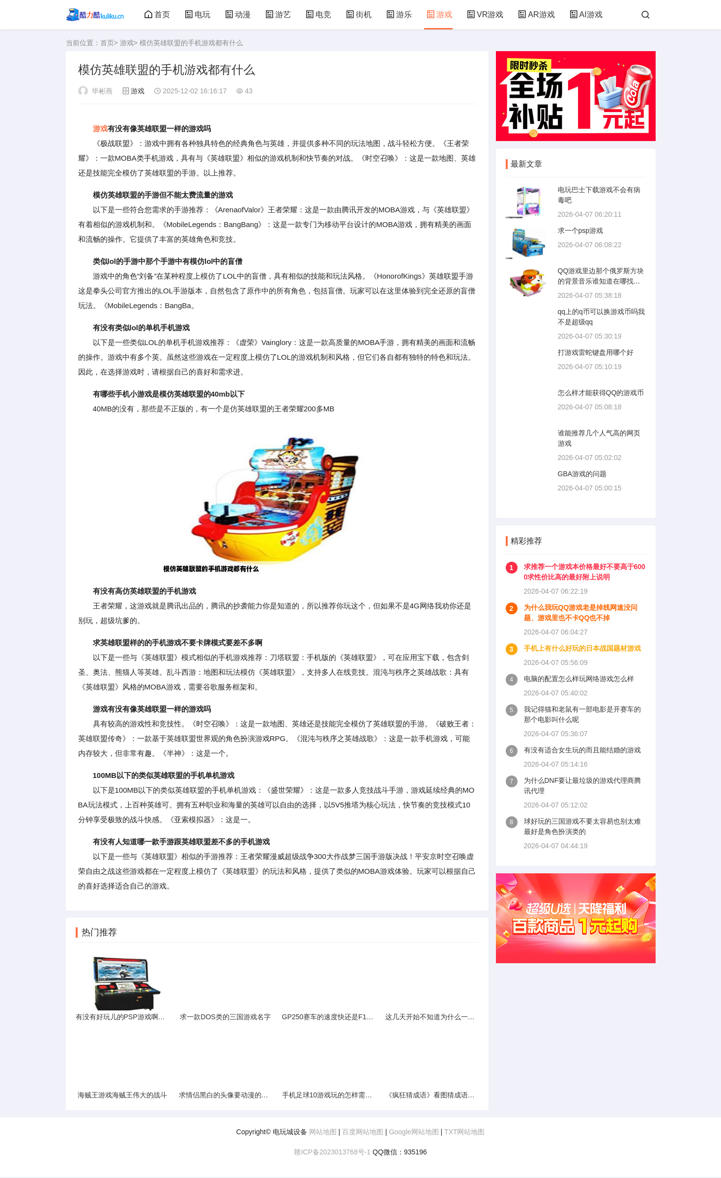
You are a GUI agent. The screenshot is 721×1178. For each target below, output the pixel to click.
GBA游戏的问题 (582, 474)
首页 (157, 14)
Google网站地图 (413, 1133)
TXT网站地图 (464, 1133)
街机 (359, 14)
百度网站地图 (362, 1133)
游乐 (399, 14)
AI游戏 (586, 14)
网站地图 (323, 1133)
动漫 (238, 14)
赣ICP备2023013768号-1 (332, 1153)
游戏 (439, 14)
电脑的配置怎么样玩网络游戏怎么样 (579, 679)
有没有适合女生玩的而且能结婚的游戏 (582, 750)
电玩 (197, 14)
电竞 (318, 14)
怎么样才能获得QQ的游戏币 (601, 393)
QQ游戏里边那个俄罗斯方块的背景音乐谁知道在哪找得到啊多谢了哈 (601, 281)
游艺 (278, 14)
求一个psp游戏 (581, 230)
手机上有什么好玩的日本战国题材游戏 (582, 648)
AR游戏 (536, 14)
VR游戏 (485, 14)
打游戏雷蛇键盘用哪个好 (596, 352)
